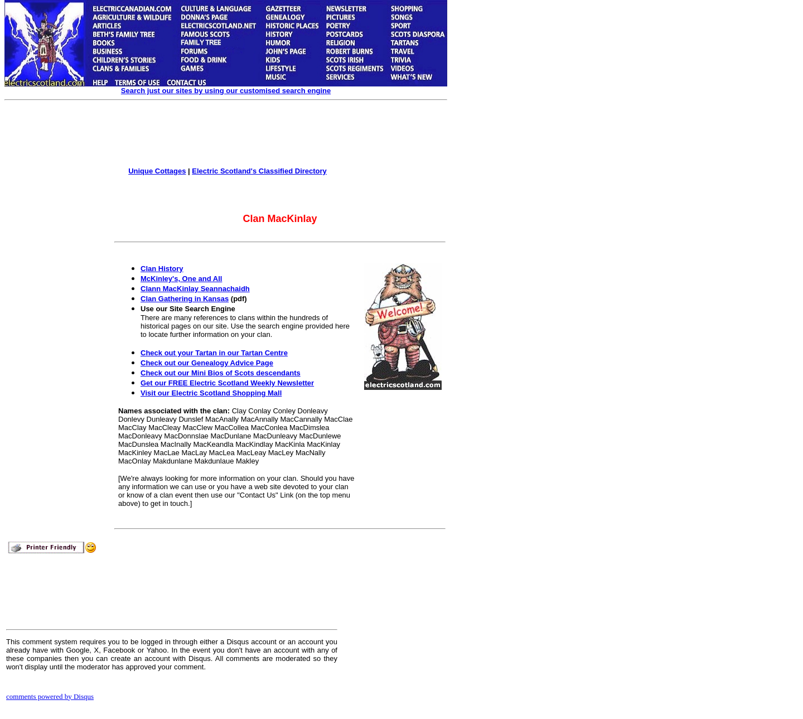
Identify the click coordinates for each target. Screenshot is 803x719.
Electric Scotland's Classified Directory (259, 171)
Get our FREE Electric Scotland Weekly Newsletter (227, 383)
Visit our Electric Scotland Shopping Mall (211, 393)
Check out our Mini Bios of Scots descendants (221, 373)
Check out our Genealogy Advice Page (207, 363)
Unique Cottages (157, 171)
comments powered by (50, 696)
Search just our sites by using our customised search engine (226, 90)
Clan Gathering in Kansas (185, 299)
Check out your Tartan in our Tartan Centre (214, 353)
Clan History (162, 268)
